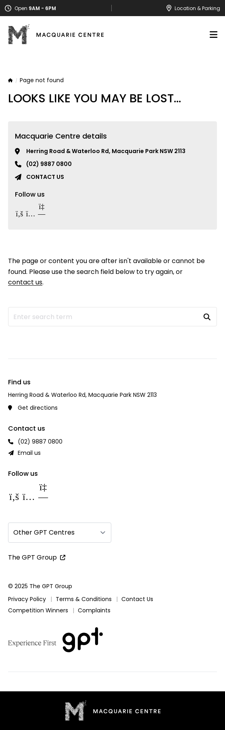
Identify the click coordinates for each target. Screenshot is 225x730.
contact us (25, 282)
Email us (29, 453)
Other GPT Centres (44, 532)
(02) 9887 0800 (49, 164)
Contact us (45, 177)
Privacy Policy (27, 599)
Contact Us (137, 599)
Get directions (38, 408)
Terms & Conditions (84, 599)
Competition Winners (38, 610)
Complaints (94, 610)
